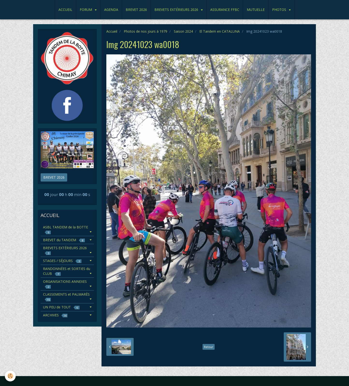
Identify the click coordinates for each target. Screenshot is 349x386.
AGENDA (111, 9)
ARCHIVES (55, 315)
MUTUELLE (256, 9)
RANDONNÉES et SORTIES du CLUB (66, 271)
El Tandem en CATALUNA (219, 31)
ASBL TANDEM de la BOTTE (65, 229)
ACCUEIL (65, 9)
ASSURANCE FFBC (224, 9)
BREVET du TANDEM (64, 240)
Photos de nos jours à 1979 (145, 31)
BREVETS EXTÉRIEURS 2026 (176, 9)
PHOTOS (279, 9)
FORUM (86, 9)
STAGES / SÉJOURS (62, 260)
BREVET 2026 (136, 9)
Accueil (111, 31)
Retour (208, 347)
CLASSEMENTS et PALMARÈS (66, 296)
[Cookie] (10, 376)
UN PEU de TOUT (61, 307)
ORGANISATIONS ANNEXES (65, 284)
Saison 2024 (183, 31)
